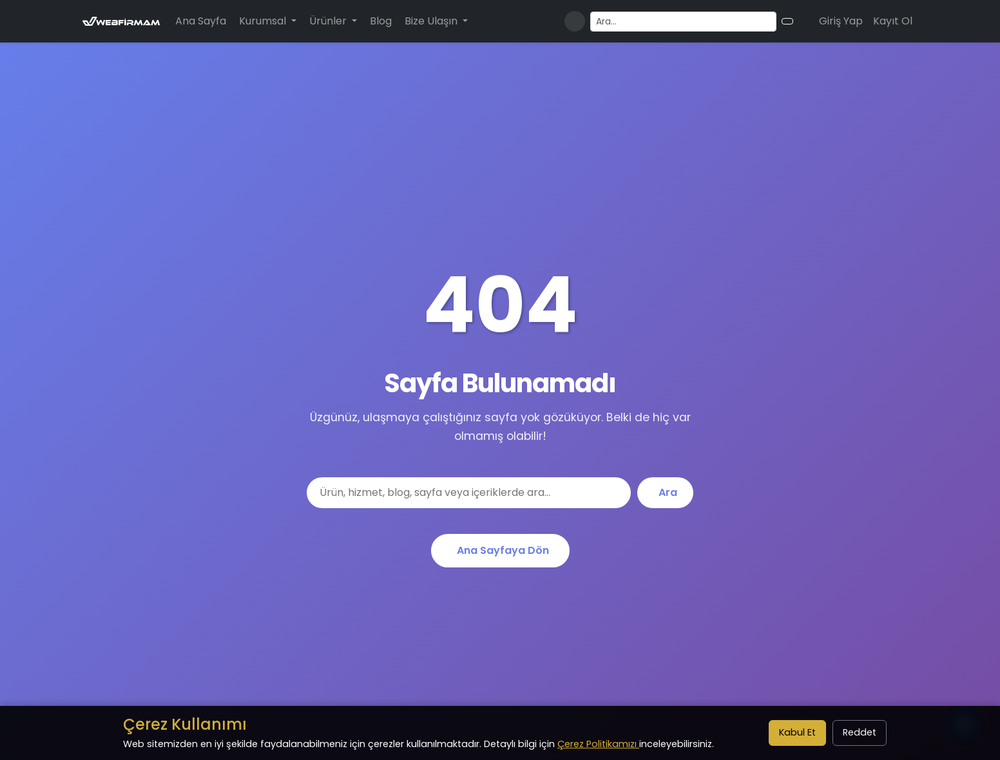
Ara (668, 492)
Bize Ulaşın (432, 21)
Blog (381, 21)
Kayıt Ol (892, 21)
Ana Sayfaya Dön (503, 550)
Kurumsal (264, 21)
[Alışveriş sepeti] (803, 21)
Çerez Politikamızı (598, 743)
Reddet (859, 732)
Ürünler (329, 21)
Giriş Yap (841, 21)
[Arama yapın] (683, 22)
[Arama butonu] (787, 21)
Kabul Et (797, 732)
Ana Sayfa (200, 21)
